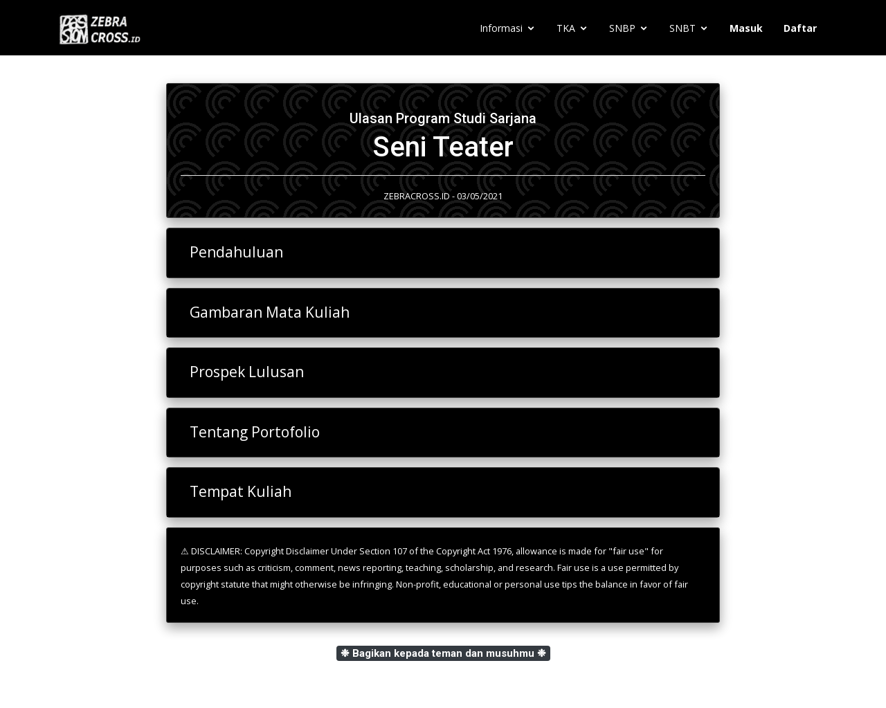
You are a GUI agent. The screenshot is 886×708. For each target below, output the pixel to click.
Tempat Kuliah (240, 491)
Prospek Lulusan (247, 371)
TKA (566, 28)
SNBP (622, 28)
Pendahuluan (236, 252)
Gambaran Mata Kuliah (270, 312)
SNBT (682, 28)
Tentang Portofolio (255, 432)
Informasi (501, 28)
